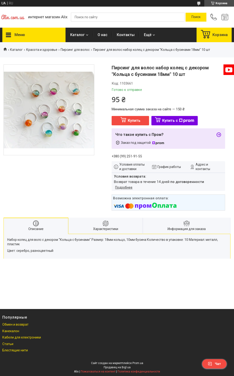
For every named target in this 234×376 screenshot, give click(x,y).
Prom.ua (137, 363)
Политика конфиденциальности (138, 371)
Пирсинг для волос (75, 50)
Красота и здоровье (41, 50)
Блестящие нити (15, 350)
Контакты (126, 35)
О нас (102, 35)
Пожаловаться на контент (98, 371)
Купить (134, 120)
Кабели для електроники (21, 337)
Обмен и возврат (15, 324)
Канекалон (10, 331)
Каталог (77, 35)
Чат (214, 364)
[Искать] (196, 17)
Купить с (178, 120)
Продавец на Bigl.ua (117, 367)
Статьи (7, 344)
